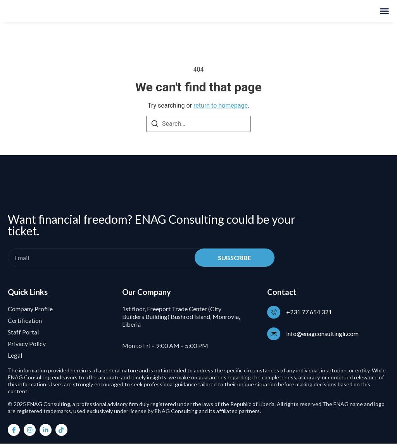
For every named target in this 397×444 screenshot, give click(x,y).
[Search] (155, 125)
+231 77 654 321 (310, 311)
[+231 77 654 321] (274, 312)
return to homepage (220, 105)
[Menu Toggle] (384, 11)
